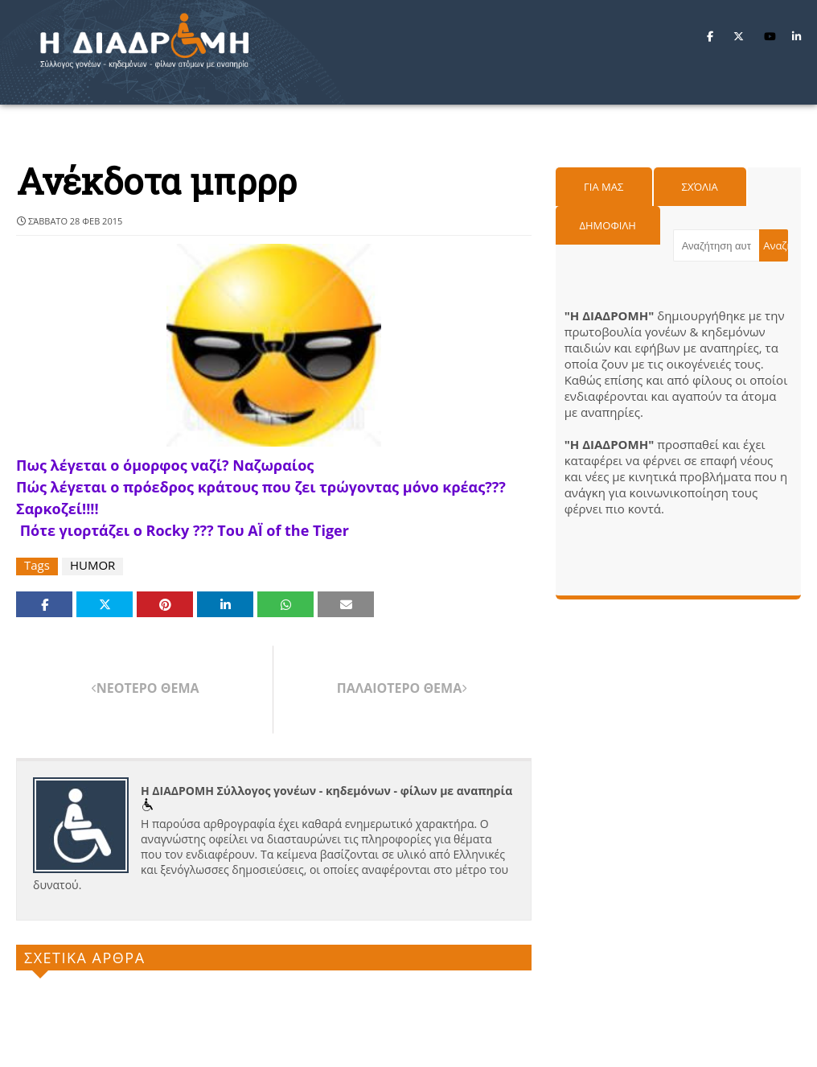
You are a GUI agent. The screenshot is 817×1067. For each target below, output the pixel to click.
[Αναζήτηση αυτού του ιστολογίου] (716, 245)
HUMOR (92, 565)
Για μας (603, 186)
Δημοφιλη (608, 225)
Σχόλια (700, 186)
